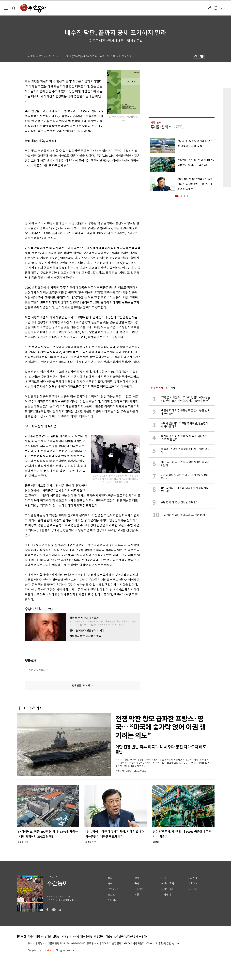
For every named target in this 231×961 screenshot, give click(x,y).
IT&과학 (138, 889)
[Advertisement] (74, 193)
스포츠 (111, 894)
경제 (136, 878)
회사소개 (32, 936)
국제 (136, 883)
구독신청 (193, 883)
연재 (163, 878)
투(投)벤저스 (161, 127)
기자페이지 (167, 894)
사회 (110, 883)
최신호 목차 (167, 883)
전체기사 (113, 900)
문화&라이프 (115, 889)
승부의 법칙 (33, 609)
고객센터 (77, 936)
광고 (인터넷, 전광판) (49, 936)
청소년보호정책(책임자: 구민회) (130, 936)
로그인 (223, 8)
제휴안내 (66, 936)
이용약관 (87, 936)
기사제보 (193, 878)
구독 (49, 608)
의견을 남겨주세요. (38, 670)
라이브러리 (167, 889)
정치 (110, 878)
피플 (136, 894)
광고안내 (193, 889)
